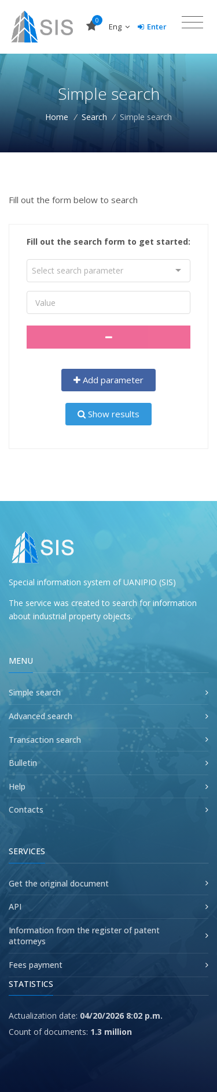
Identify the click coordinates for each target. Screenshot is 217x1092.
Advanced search (40, 715)
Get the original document (59, 883)
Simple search (35, 692)
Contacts (26, 809)
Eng (119, 26)
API (15, 906)
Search (94, 116)
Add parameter (108, 380)
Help (17, 786)
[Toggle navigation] (192, 22)
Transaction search (45, 739)
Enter (152, 26)
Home (56, 116)
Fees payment (35, 964)
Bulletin (23, 762)
